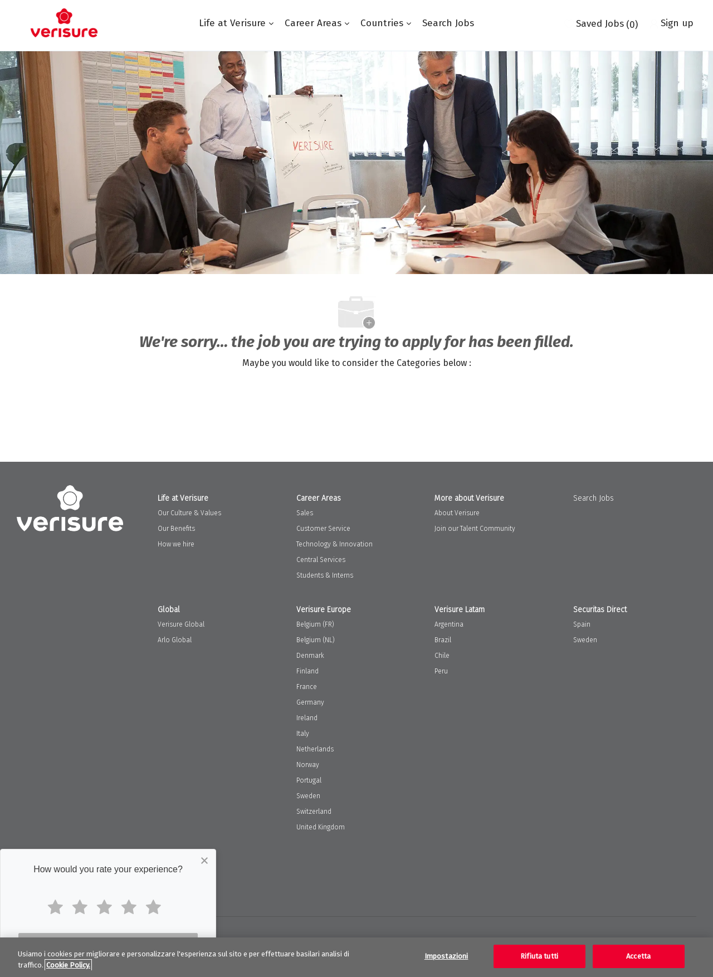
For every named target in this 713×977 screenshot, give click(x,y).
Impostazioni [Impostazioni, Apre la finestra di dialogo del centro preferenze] (446, 956)
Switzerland (313, 811)
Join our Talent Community (474, 529)
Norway (307, 765)
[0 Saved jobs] (601, 23)
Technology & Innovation (334, 544)
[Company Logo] (64, 22)
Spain (581, 624)
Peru (441, 671)
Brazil (442, 640)
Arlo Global (175, 640)
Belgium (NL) (315, 640)
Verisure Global (181, 624)
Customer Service (323, 529)
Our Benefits (176, 529)
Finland (307, 671)
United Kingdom (320, 827)
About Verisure (457, 513)
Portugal (308, 780)
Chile (442, 656)
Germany (310, 702)
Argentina (448, 624)
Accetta (638, 956)
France (306, 687)
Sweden (308, 796)
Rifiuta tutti (539, 956)
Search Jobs (448, 23)
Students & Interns (324, 575)
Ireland (307, 718)
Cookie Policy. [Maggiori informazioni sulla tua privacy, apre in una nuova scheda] (68, 965)
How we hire (176, 544)
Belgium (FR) (315, 624)
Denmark (310, 656)
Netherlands (315, 749)
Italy (302, 733)
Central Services (320, 560)
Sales (304, 513)
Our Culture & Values (189, 513)
